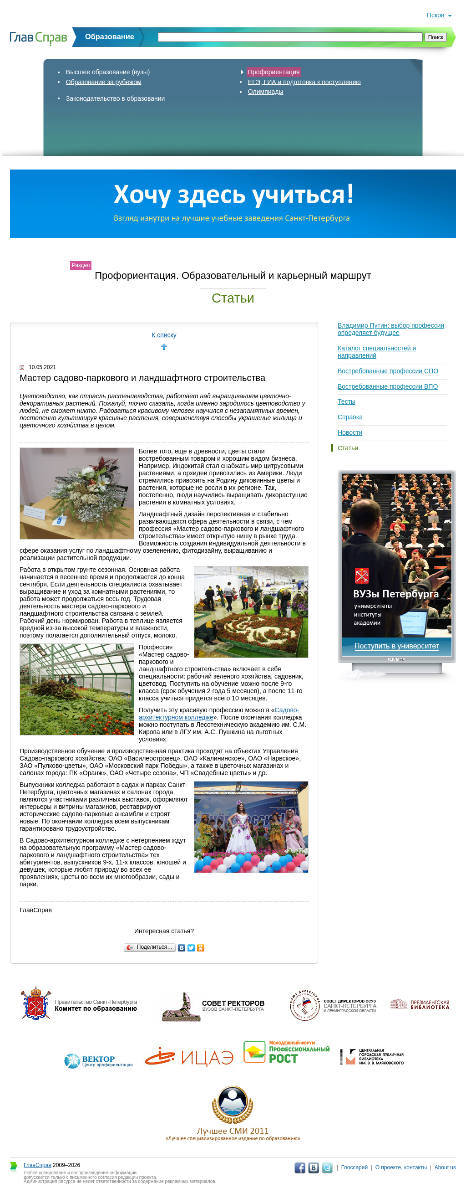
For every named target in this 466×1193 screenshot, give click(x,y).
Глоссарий (354, 1167)
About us (445, 1167)
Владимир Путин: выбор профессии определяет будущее (391, 329)
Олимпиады (266, 91)
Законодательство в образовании (115, 98)
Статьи (348, 448)
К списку (164, 335)
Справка (350, 417)
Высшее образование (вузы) (108, 72)
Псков (436, 15)
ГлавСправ (37, 1165)
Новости (350, 432)
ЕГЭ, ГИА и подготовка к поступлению (304, 81)
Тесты (346, 401)
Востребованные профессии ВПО (388, 386)
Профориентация (274, 72)
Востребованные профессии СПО (388, 371)
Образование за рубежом (104, 81)
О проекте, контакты (401, 1167)
